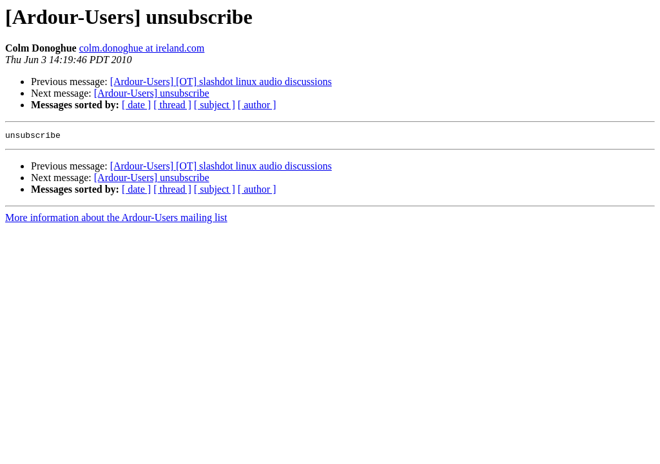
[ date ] (136, 104)
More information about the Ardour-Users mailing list (116, 219)
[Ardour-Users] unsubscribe (151, 93)
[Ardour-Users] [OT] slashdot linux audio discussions (221, 81)
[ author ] (257, 104)
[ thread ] (172, 104)
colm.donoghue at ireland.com (142, 48)
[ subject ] (214, 104)
